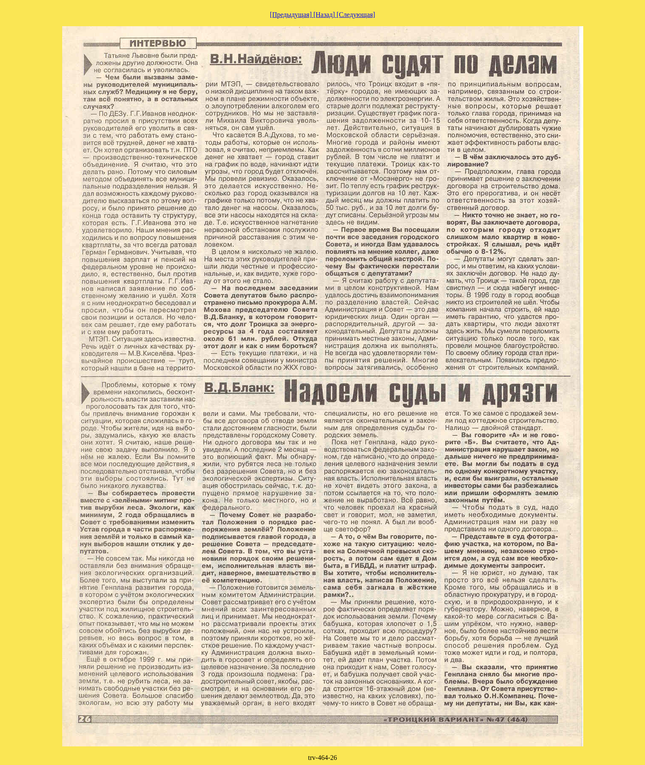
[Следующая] (356, 14)
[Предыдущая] (291, 14)
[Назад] (325, 14)
